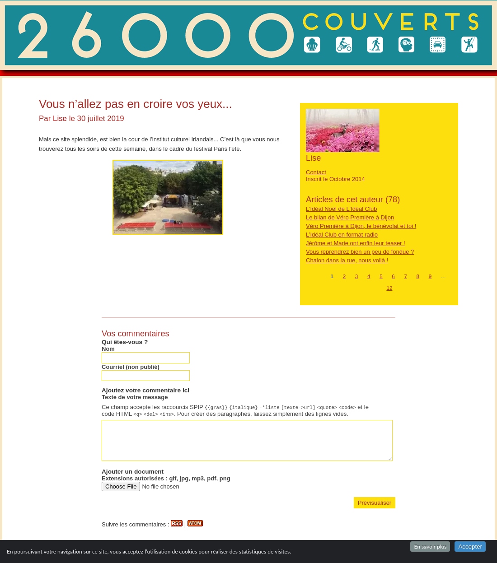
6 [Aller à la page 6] (393, 276)
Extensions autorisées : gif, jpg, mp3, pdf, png (166, 478)
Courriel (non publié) (130, 366)
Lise (60, 118)
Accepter (470, 546)
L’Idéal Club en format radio (342, 234)
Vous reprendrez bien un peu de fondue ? (360, 251)
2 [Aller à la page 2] (344, 276)
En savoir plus (430, 546)
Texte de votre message (135, 397)
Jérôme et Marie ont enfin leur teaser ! (355, 243)
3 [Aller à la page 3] (356, 276)
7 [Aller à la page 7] (405, 276)
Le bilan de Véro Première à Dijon (350, 217)
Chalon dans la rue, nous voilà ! (347, 260)
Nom (108, 348)
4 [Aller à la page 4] (368, 276)
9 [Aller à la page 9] (430, 276)
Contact (316, 172)
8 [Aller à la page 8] (418, 276)
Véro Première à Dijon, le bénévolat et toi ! (361, 226)
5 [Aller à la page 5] (381, 276)
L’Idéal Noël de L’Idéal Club (341, 208)
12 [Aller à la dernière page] (389, 288)
